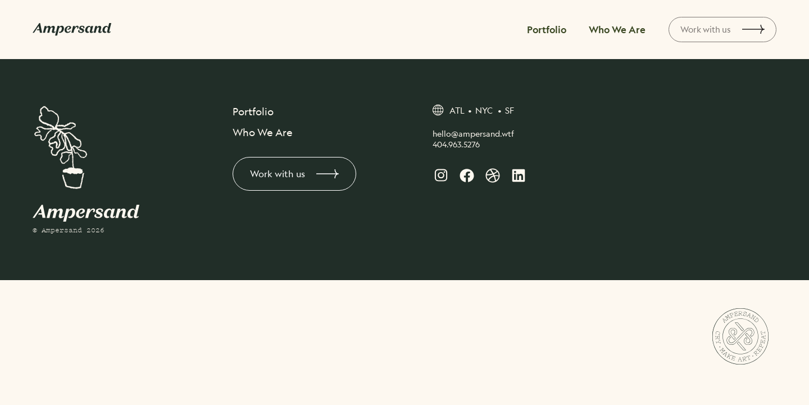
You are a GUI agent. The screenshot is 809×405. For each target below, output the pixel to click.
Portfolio (550, 29)
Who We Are (615, 29)
